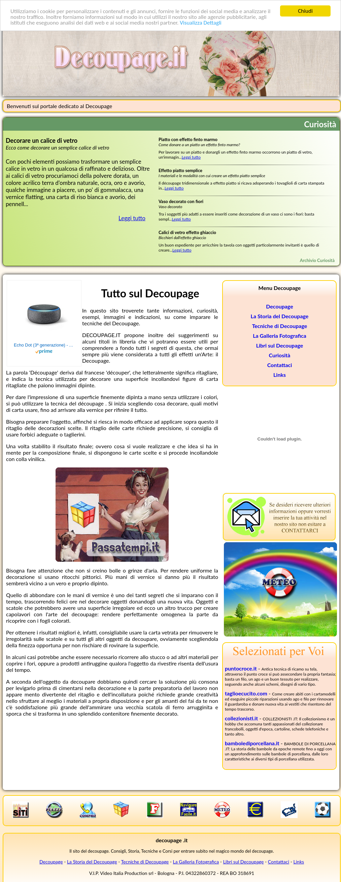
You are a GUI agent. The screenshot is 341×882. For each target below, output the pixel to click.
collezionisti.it (241, 718)
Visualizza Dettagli (200, 22)
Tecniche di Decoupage (279, 326)
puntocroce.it (241, 668)
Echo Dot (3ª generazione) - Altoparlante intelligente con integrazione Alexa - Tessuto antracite (44, 345)
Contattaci (279, 365)
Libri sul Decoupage (279, 345)
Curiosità (280, 355)
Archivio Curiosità (317, 260)
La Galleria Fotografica (279, 335)
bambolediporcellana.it (252, 743)
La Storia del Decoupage (280, 316)
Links (279, 374)
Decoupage (279, 306)
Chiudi (305, 10)
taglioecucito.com (246, 693)
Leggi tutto (131, 218)
